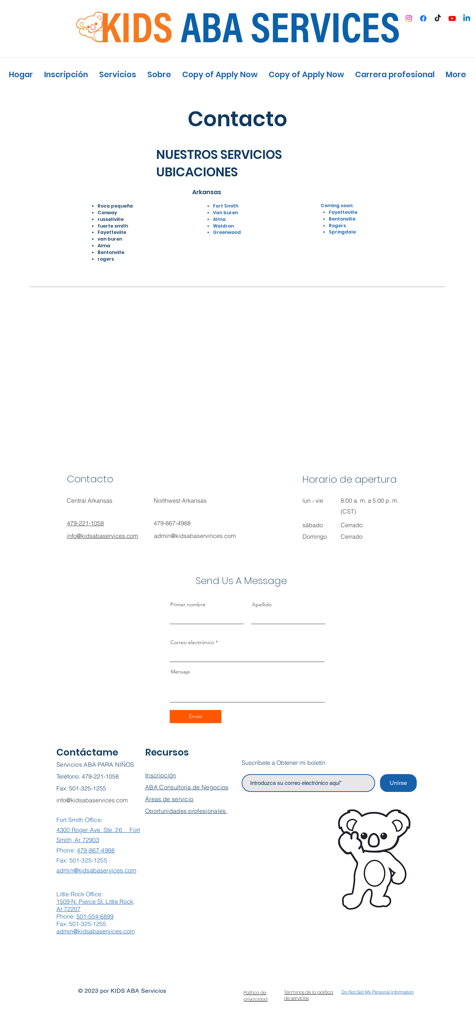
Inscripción (160, 775)
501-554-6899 (95, 916)
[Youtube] (452, 18)
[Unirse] (398, 783)
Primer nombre (188, 604)
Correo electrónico (192, 642)
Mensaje (180, 671)
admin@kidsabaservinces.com (195, 535)
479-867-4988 (96, 850)
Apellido (262, 604)
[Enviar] (196, 716)
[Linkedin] (466, 18)
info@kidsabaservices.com (92, 800)
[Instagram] (408, 18)
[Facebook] (423, 18)
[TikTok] (437, 18)
